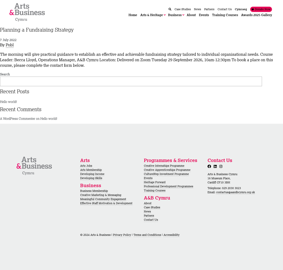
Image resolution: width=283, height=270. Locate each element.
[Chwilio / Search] (170, 9)
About (148, 203)
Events (148, 178)
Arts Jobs (86, 166)
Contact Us (151, 220)
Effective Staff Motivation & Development (106, 203)
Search (5, 74)
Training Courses (154, 190)
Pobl (10, 45)
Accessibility (172, 235)
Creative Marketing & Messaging (100, 195)
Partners (149, 216)
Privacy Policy (122, 235)
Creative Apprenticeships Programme (167, 170)
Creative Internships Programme (164, 166)
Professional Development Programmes (168, 186)
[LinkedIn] (216, 166)
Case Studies (152, 207)
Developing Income (92, 174)
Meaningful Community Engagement (103, 199)
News (147, 211)
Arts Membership (91, 170)
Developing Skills (91, 178)
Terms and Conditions (147, 235)
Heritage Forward (154, 182)
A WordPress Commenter (17, 118)
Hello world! (8, 102)
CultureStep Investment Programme (166, 174)
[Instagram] (221, 166)
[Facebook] (210, 166)
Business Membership (94, 191)
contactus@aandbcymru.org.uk (235, 192)
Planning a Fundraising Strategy (37, 29)
